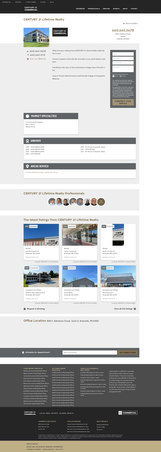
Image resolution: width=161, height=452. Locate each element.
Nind (38, 172)
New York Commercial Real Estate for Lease (78, 431)
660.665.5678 (123, 30)
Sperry (42, 172)
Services (106, 8)
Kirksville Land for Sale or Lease (89, 377)
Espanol (18, 2)
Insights (116, 8)
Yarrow (55, 172)
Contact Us (100, 429)
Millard (34, 172)
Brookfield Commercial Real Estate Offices (36, 391)
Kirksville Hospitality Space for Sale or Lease (93, 384)
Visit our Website (36, 59)
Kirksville (29, 172)
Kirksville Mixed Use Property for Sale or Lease (92, 394)
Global (43, 2)
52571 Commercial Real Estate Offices (63, 403)
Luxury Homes (31, 2)
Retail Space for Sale (43, 426)
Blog (52, 2)
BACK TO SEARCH (130, 23)
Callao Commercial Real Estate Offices (35, 388)
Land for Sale (41, 429)
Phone (124, 76)
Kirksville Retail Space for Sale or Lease (91, 375)
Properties (80, 8)
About (125, 8)
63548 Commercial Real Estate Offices (63, 395)
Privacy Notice (32, 444)
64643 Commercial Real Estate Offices (63, 405)
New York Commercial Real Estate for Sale (78, 429)
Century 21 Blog (101, 427)
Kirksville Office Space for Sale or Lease (92, 372)
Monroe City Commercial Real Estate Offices (36, 383)
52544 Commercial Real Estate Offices (63, 400)
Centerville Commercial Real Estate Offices (36, 376)
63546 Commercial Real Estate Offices (63, 397)
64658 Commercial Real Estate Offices (63, 385)
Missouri (117, 376)
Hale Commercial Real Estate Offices (34, 403)
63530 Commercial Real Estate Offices (63, 392)
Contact (134, 8)
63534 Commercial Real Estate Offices (63, 387)
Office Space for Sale (43, 424)
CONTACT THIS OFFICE (123, 102)
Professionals (94, 8)
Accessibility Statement (34, 449)
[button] (35, 309)
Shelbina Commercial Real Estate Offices (35, 371)
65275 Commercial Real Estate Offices (63, 380)
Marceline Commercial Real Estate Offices (36, 386)
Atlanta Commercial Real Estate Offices (35, 393)
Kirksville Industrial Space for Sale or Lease (92, 391)
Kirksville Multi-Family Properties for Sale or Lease (93, 381)
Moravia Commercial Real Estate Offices (35, 401)
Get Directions (128, 352)
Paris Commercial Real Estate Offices (34, 381)
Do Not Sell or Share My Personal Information (45, 447)
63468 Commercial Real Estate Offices (63, 372)
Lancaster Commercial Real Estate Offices (36, 396)
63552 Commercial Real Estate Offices (63, 375)
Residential (7, 2)
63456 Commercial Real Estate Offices (63, 382)
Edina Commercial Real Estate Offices (34, 378)
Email (116, 76)
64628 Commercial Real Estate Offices (63, 390)
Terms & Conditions (48, 449)
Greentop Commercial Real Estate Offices (36, 398)
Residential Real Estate (102, 424)
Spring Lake (49, 172)
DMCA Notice (59, 449)
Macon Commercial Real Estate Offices (35, 373)
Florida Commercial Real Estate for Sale (77, 424)
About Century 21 (102, 421)
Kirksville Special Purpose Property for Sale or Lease (92, 387)
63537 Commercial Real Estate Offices (63, 377)
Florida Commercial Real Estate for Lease (77, 426)
